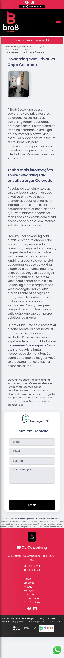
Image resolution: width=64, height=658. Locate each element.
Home (27, 579)
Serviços (29, 590)
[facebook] (27, 3)
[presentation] (32, 491)
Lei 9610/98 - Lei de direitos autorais (48, 527)
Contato (29, 594)
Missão (28, 586)
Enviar (32, 504)
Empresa (29, 582)
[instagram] (32, 3)
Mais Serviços (32, 602)
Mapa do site (31, 598)
